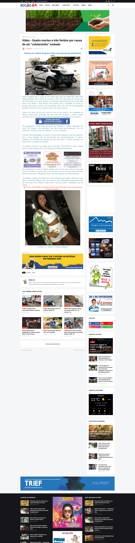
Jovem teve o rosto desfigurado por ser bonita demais (104, 536)
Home (21, 1)
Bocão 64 (32, 280)
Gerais (33, 272)
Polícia (47, 5)
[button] (108, 5)
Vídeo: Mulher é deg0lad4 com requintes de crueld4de (38, 535)
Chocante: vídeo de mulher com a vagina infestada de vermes (39, 501)
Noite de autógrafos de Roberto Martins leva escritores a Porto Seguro (105, 358)
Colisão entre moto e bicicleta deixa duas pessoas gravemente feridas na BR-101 (73, 332)
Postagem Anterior (26, 350)
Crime (90, 5)
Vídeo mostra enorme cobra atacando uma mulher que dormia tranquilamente (104, 446)
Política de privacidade (41, 1)
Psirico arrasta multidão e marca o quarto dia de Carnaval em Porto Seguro (105, 379)
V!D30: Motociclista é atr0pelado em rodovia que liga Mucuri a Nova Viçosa (31, 332)
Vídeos (83, 5)
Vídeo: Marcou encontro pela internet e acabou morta (38, 518)
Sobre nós (27, 1)
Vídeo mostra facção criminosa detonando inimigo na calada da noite (39, 527)
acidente (33, 36)
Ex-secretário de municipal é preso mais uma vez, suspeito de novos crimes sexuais (104, 467)
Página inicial (25, 36)
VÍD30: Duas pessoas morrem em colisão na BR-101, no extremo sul (72, 310)
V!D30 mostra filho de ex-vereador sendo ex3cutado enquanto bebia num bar (103, 528)
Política (76, 5)
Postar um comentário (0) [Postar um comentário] (53, 344)
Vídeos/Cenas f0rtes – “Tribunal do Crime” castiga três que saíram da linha (105, 456)
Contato (33, 1)
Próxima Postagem (79, 350)
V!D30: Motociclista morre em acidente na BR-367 (52, 309)
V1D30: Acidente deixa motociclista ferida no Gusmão (31, 309)
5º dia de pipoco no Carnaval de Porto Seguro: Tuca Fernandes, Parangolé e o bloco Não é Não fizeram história (105, 369)
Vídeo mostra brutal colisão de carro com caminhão (52, 331)
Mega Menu (55, 5)
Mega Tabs (66, 5)
